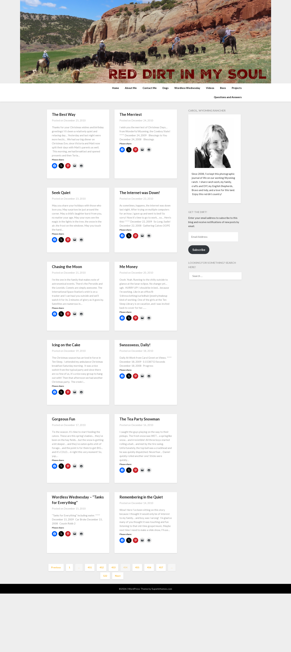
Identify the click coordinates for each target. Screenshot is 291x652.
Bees (223, 87)
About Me (131, 87)
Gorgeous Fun (63, 419)
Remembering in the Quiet (141, 497)
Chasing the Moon (67, 266)
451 (90, 567)
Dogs (165, 87)
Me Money (128, 266)
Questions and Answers (228, 97)
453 (113, 567)
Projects (237, 87)
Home (115, 87)
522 (105, 575)
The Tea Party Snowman (139, 419)
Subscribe (198, 249)
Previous (56, 567)
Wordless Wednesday (187, 87)
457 (161, 567)
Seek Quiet (61, 192)
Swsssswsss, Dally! (134, 345)
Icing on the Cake (66, 345)
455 (137, 567)
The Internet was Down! (139, 192)
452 (102, 567)
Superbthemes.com (162, 588)
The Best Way (63, 114)
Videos (210, 87)
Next (118, 575)
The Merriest (130, 114)
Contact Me (150, 87)
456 (149, 567)
